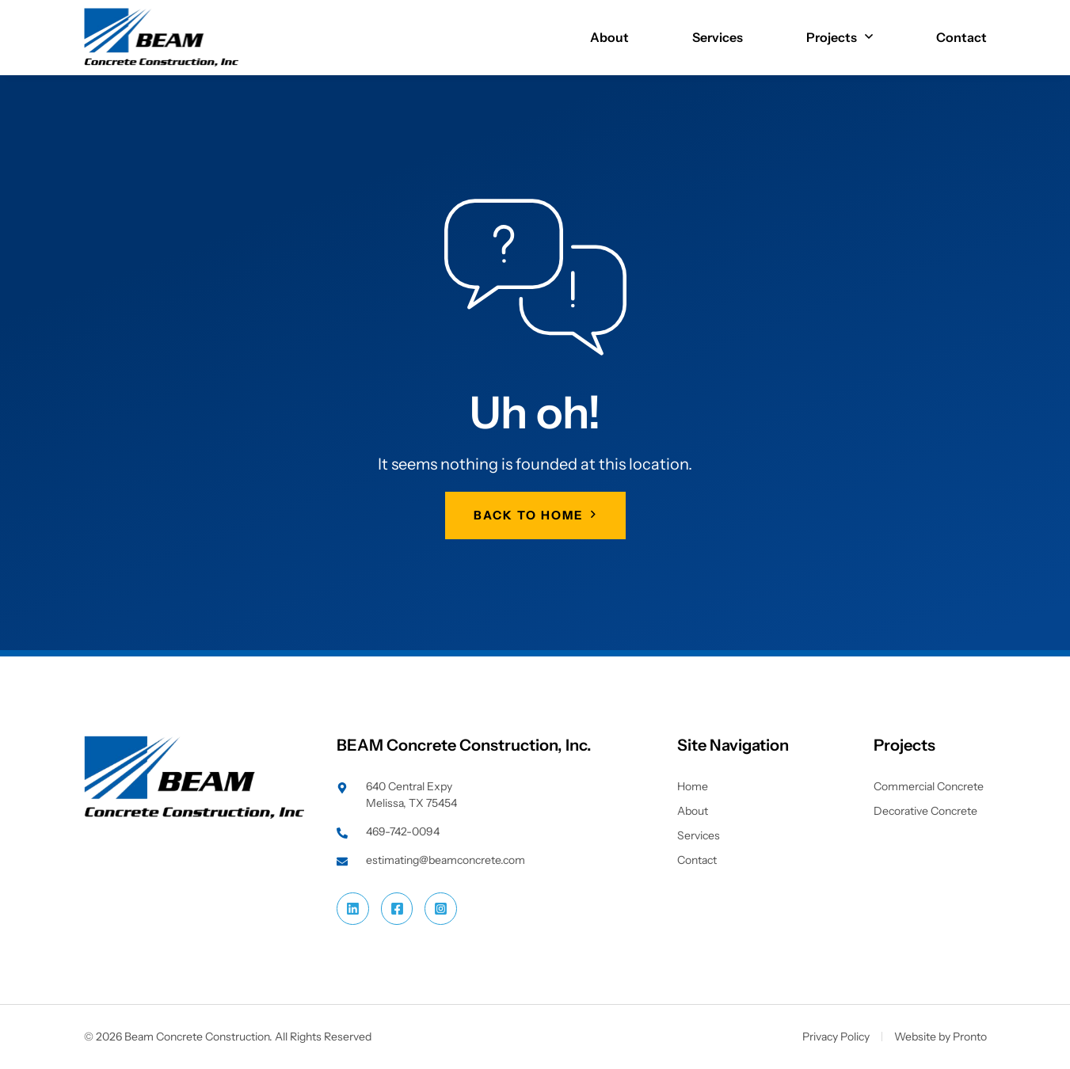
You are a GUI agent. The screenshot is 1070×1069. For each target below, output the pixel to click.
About (609, 37)
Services (717, 37)
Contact (961, 37)
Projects (839, 37)
